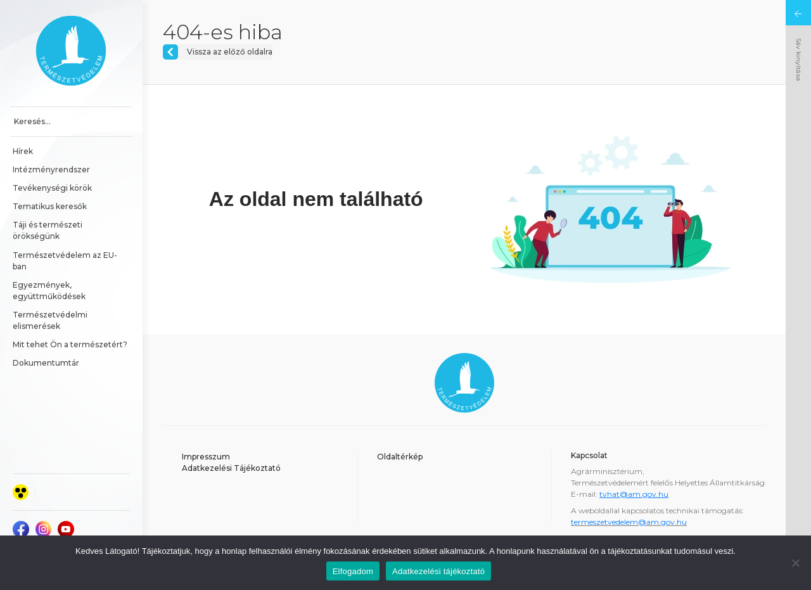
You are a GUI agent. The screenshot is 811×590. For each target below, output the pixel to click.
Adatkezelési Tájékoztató (231, 468)
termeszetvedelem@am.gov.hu (629, 522)
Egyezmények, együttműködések (49, 290)
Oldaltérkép (400, 456)
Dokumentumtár (46, 363)
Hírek (23, 151)
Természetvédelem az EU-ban (65, 260)
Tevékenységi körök (52, 188)
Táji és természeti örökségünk (48, 230)
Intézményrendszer (51, 169)
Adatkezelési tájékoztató (438, 571)
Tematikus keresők (50, 206)
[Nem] (795, 562)
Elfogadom (353, 571)
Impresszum (206, 456)
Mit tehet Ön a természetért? (70, 344)
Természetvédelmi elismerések (51, 320)
